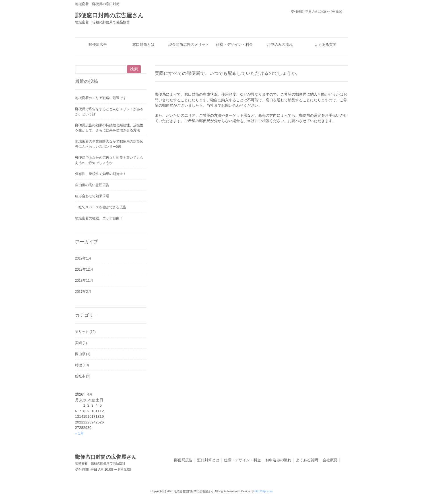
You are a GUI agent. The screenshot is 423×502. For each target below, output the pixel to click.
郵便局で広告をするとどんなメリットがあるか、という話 (109, 111)
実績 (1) (81, 343)
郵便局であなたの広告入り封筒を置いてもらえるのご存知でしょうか (109, 160)
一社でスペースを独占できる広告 (100, 207)
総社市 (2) (82, 376)
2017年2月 (83, 292)
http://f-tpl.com (264, 491)
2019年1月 (83, 258)
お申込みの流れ (278, 460)
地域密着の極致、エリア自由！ (99, 218)
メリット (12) (85, 332)
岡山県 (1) (82, 354)
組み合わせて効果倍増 (92, 196)
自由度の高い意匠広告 (92, 185)
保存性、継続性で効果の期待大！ (100, 174)
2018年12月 (84, 269)
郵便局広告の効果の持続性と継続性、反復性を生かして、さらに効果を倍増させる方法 (109, 127)
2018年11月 (84, 281)
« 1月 (79, 433)
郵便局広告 (183, 460)
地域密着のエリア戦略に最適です (100, 98)
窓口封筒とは (208, 460)
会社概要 (330, 460)
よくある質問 (307, 460)
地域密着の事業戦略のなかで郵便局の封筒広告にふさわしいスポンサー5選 (109, 144)
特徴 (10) (82, 365)
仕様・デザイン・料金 (242, 460)
